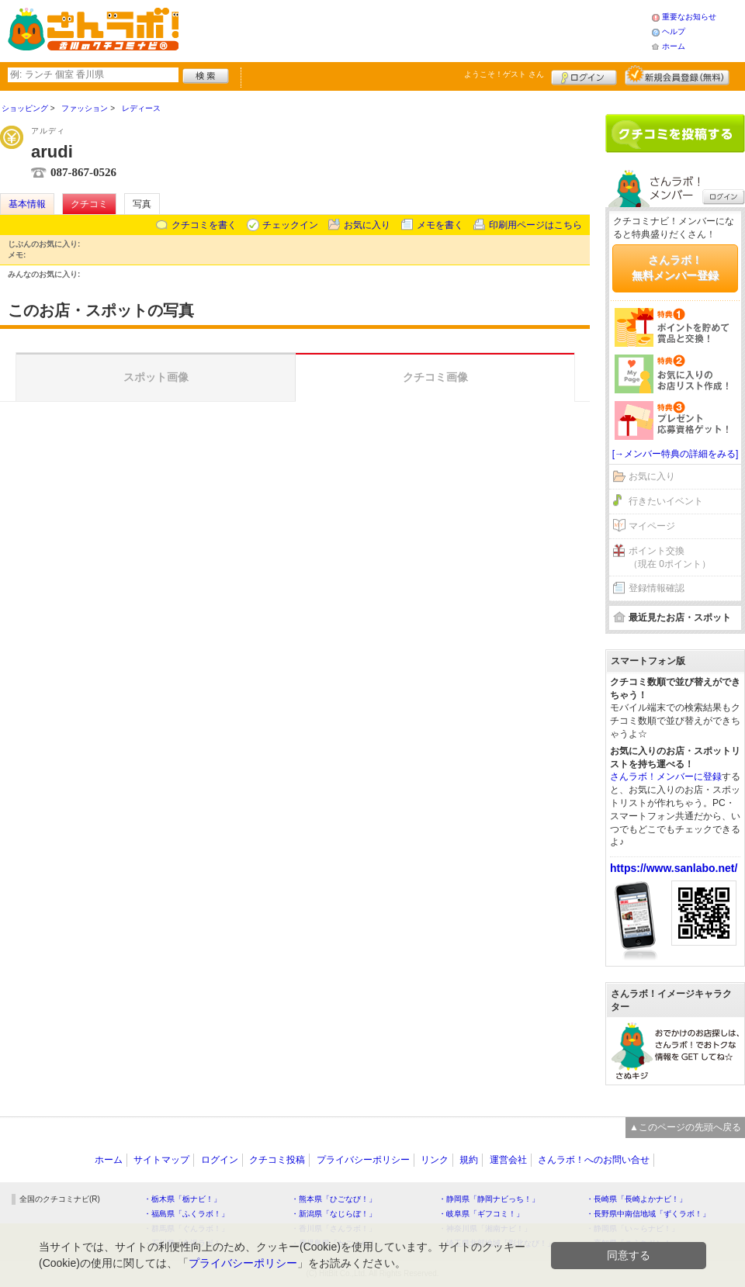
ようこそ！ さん (504, 74)
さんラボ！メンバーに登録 (666, 776)
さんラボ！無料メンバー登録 (675, 268)
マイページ (652, 526)
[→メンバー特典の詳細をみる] (675, 453)
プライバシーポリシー (363, 1159)
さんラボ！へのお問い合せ (594, 1159)
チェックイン (290, 225)
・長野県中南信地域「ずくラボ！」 (648, 1213)
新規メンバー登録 (677, 75)
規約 (468, 1159)
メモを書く (440, 225)
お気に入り (367, 225)
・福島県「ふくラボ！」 (186, 1213)
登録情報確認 (656, 588)
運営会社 (508, 1159)
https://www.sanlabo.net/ (673, 868)
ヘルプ (673, 31)
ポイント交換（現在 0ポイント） (670, 557)
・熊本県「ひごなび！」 (333, 1199)
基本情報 (27, 204)
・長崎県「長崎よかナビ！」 (636, 1199)
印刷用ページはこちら (535, 225)
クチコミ (89, 204)
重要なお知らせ (689, 16)
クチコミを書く (204, 225)
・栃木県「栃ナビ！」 (182, 1199)
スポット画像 (156, 377)
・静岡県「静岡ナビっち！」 (488, 1199)
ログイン (584, 75)
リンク (435, 1159)
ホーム (673, 46)
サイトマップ (161, 1159)
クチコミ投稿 (277, 1159)
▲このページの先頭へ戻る (685, 1127)
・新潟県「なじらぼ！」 (333, 1213)
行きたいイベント (666, 501)
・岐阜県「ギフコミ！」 (481, 1213)
